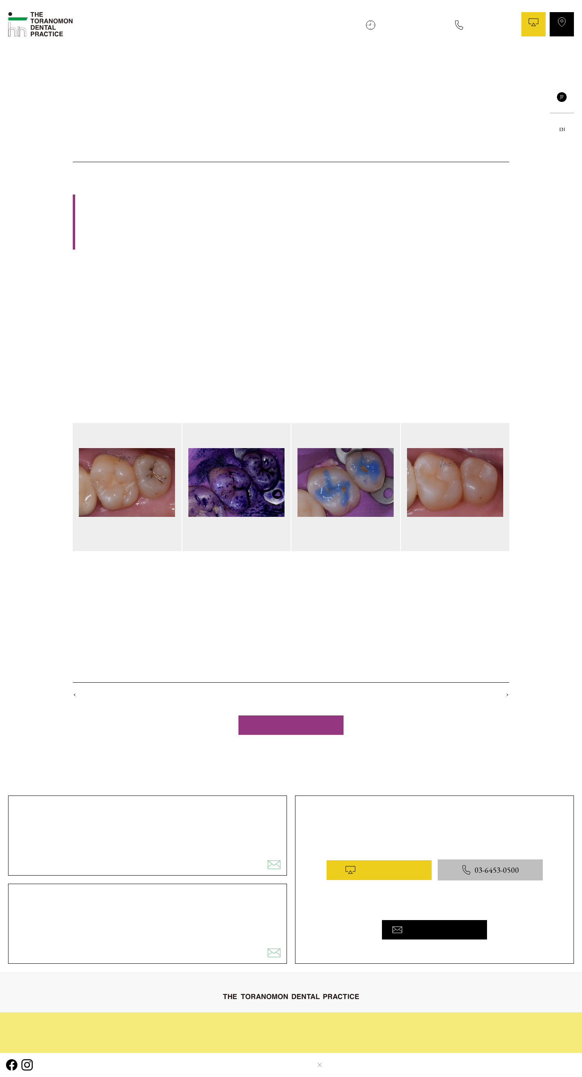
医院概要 (520, 64)
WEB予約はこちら (379, 870)
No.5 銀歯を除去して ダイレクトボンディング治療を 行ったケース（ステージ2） (171, 694)
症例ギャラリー (396, 64)
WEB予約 (533, 24)
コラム (433, 64)
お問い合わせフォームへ (434, 930)
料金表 (493, 64)
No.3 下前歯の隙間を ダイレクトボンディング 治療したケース (430, 694)
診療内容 (357, 64)
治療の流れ (325, 64)
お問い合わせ (556, 64)
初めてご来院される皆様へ (268, 64)
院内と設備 (463, 64)
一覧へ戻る (291, 725)
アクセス (562, 24)
